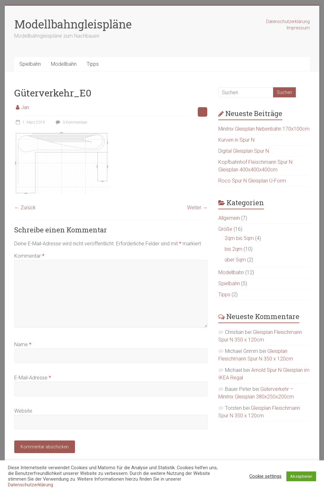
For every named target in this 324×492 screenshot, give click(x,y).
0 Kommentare (70, 122)
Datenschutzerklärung (288, 21)
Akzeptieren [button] (301, 476)
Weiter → (197, 208)
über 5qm (235, 260)
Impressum (298, 27)
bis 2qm (233, 249)
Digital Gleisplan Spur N (243, 151)
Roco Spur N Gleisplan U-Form (252, 181)
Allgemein (229, 218)
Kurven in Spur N (236, 140)
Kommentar (29, 256)
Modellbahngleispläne (73, 24)
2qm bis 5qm (239, 238)
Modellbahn (64, 64)
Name (22, 344)
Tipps (93, 64)
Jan (25, 107)
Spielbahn (30, 64)
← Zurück (25, 208)
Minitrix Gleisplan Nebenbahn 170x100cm (263, 129)
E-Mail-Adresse (32, 378)
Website (23, 411)
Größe (225, 229)
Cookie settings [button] (265, 476)
